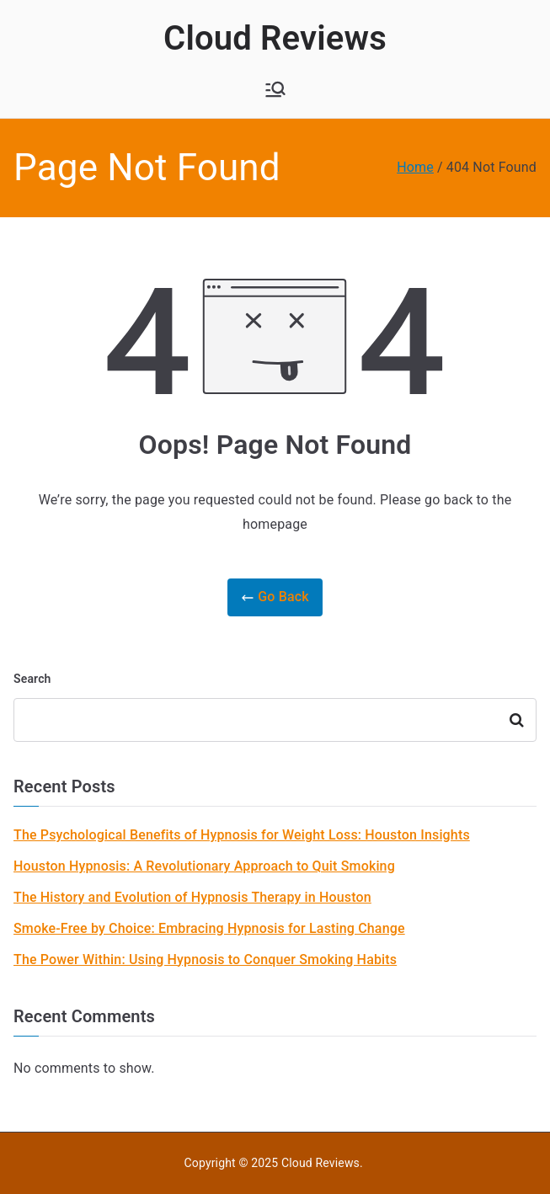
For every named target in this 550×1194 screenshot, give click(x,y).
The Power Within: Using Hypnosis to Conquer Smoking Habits (205, 959)
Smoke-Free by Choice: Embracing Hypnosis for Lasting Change (209, 928)
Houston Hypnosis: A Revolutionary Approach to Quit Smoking (204, 866)
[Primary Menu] (275, 89)
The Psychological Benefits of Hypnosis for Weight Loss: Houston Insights (241, 835)
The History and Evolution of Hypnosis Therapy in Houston (192, 897)
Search (32, 678)
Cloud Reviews (275, 38)
